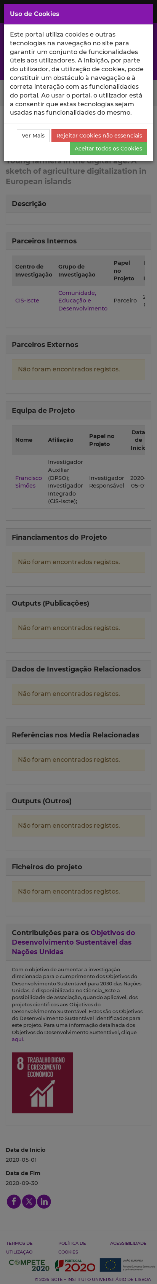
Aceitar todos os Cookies (108, 148)
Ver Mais (33, 135)
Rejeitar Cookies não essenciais (99, 135)
